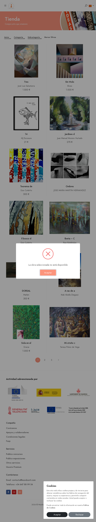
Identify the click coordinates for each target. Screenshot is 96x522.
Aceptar (57, 514)
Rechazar (80, 514)
